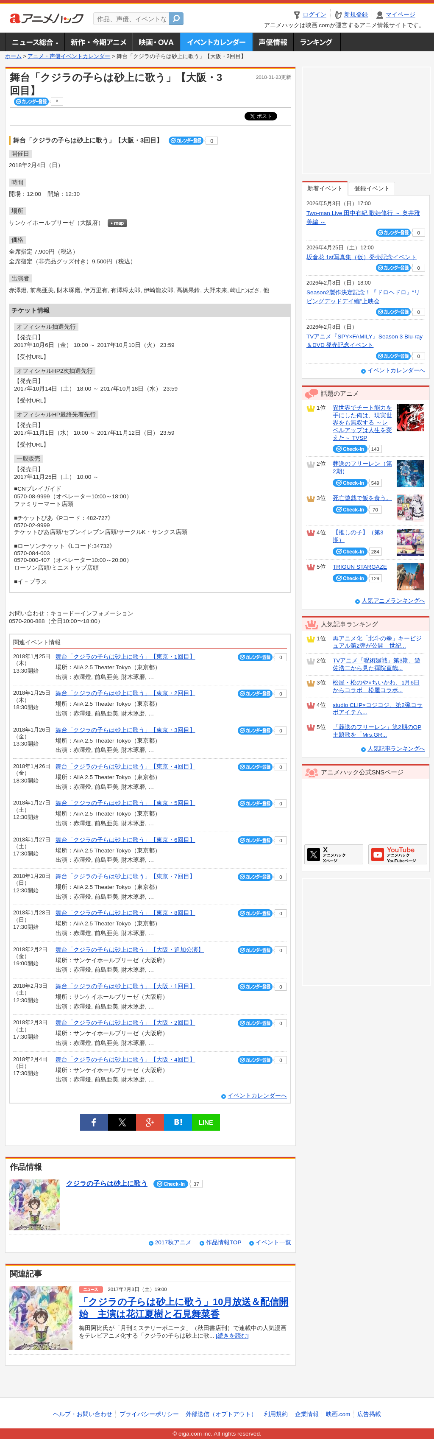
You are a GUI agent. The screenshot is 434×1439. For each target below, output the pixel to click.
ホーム (13, 56)
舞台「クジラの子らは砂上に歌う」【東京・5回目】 (125, 803)
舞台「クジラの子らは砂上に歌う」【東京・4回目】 (125, 766)
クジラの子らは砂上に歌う (106, 1183)
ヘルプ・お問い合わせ (82, 1414)
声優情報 (273, 42)
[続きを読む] (232, 1336)
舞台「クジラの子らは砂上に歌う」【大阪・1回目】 (125, 986)
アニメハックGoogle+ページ (397, 854)
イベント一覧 (273, 1242)
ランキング (317, 42)
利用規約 (276, 1414)
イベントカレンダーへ (257, 1096)
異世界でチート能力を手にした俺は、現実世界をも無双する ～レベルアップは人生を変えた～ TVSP (362, 423)
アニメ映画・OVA (156, 42)
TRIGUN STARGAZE (360, 567)
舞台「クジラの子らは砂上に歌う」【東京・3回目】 (125, 730)
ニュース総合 (34, 42)
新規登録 (356, 14)
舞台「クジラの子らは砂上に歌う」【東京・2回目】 (125, 693)
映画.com (338, 1414)
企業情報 (307, 1414)
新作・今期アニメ (98, 42)
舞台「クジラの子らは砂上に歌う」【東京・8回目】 (125, 913)
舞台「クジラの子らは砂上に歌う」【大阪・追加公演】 (130, 950)
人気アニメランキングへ (393, 601)
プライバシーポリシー (149, 1414)
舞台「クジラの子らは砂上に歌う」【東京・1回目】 (125, 657)
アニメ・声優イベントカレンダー (216, 42)
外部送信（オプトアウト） (221, 1414)
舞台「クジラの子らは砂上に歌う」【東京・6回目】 (125, 840)
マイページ (400, 14)
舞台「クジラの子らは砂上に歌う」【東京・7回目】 (125, 876)
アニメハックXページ (333, 854)
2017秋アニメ (173, 1242)
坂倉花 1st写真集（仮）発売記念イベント (361, 257)
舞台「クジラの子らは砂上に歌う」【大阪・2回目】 (125, 1023)
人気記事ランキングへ (396, 749)
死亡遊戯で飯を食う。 (362, 498)
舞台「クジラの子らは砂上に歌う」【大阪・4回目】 (125, 1059)
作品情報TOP (223, 1242)
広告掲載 (369, 1414)
